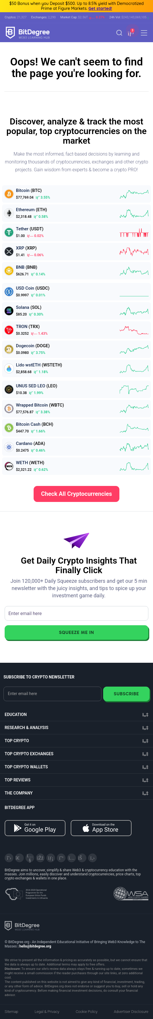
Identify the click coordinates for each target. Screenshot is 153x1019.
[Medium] (61, 858)
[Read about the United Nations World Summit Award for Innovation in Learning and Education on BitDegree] (131, 892)
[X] (9, 858)
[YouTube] (30, 858)
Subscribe (126, 693)
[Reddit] (82, 858)
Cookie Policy (86, 1011)
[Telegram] (19, 858)
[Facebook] (40, 858)
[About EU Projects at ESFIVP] (26, 892)
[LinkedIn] (50, 858)
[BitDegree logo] (22, 925)
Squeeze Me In (76, 632)
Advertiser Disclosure (131, 1011)
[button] (130, 33)
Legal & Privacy (46, 1011)
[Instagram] (71, 858)
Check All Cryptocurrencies (76, 493)
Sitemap (11, 1011)
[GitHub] (92, 858)
